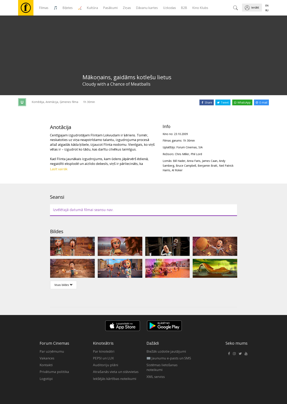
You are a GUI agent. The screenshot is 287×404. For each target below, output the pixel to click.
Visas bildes (63, 285)
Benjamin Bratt (207, 165)
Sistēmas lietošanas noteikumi (162, 367)
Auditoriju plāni (105, 365)
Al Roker (177, 170)
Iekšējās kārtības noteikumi (114, 378)
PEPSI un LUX (103, 358)
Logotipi (46, 378)
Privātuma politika (54, 371)
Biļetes (67, 8)
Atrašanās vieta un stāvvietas (116, 371)
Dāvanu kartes (147, 8)
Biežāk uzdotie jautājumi (166, 351)
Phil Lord (196, 154)
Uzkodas (169, 8)
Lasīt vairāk (58, 169)
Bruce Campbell (186, 165)
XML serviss (155, 376)
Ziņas (127, 8)
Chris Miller (182, 154)
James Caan (209, 161)
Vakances (47, 358)
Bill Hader (179, 161)
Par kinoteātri (103, 351)
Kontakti (46, 365)
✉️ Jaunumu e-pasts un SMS (168, 358)
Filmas (43, 8)
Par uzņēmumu (52, 351)
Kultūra (92, 8)
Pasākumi (110, 8)
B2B (184, 8)
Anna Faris (193, 161)
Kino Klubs (200, 8)
